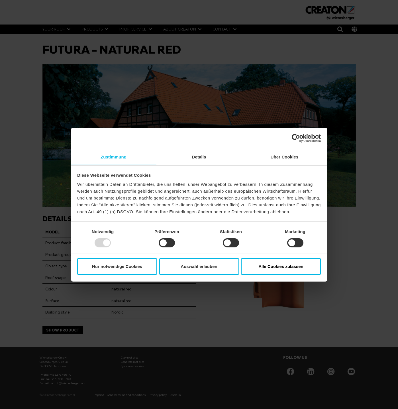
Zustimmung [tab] (113, 156)
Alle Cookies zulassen (280, 266)
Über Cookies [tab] (285, 156)
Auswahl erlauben (199, 266)
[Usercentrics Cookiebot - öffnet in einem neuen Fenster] (296, 138)
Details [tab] (199, 156)
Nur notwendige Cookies (117, 266)
